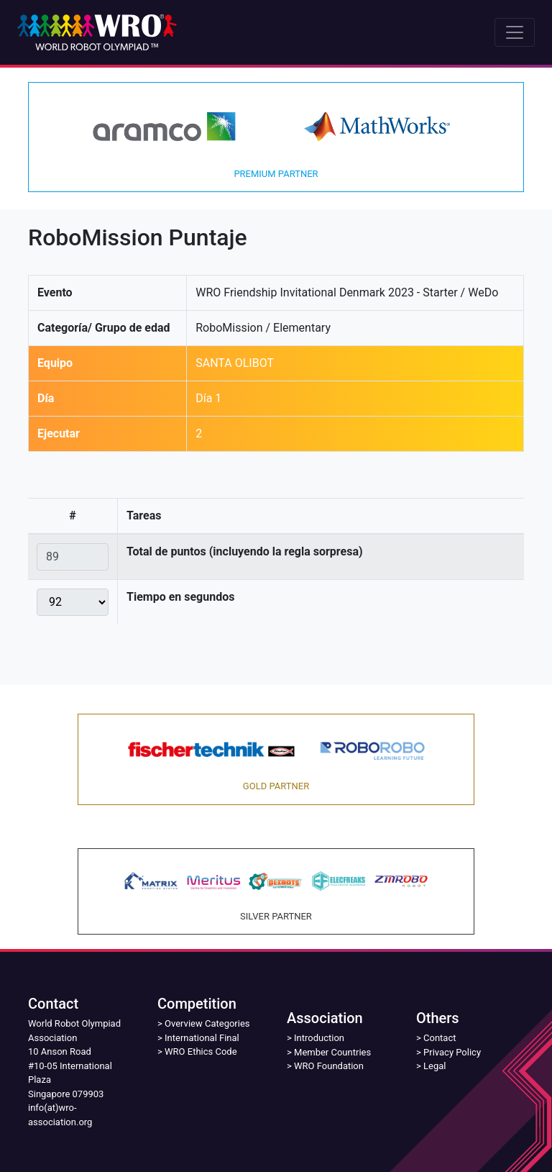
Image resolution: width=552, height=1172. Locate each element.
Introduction (319, 1037)
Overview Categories (207, 1023)
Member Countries (332, 1052)
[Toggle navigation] (514, 32)
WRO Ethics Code (201, 1051)
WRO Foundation (329, 1065)
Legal (434, 1065)
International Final (202, 1037)
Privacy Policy (452, 1052)
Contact (439, 1037)
